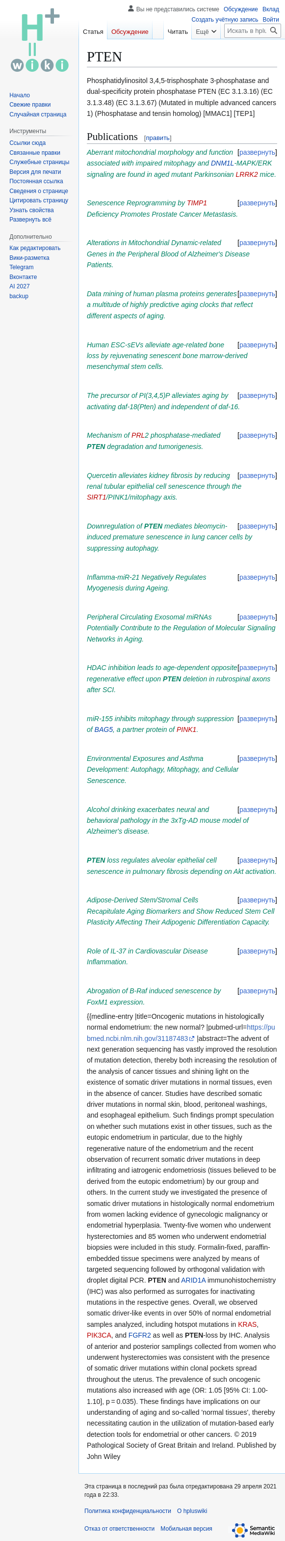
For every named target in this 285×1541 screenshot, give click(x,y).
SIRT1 (96, 497)
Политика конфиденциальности (127, 1511)
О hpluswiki (192, 1511)
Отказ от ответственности (119, 1528)
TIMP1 (197, 203)
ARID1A (193, 1280)
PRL (138, 435)
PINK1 (186, 729)
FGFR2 (140, 1335)
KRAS (247, 1324)
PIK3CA (99, 1335)
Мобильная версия (186, 1528)
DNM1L (222, 163)
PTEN (96, 446)
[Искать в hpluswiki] (252, 31)
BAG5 (104, 729)
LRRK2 (247, 174)
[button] (30, 219)
